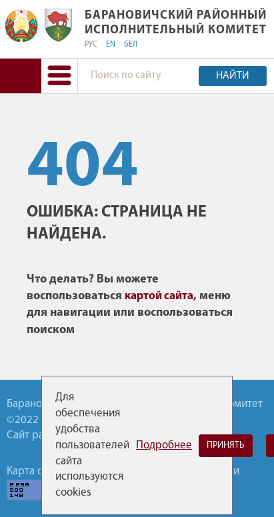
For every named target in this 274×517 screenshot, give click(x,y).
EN (110, 45)
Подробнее (164, 445)
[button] (59, 76)
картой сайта (159, 296)
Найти (232, 76)
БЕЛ (130, 45)
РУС (91, 45)
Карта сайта (35, 471)
